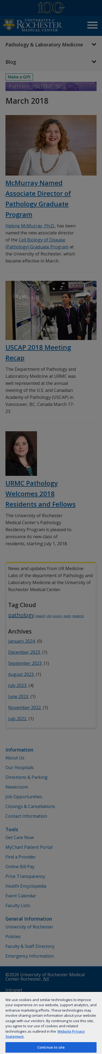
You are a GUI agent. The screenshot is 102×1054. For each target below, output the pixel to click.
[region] (51, 1022)
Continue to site (51, 1047)
